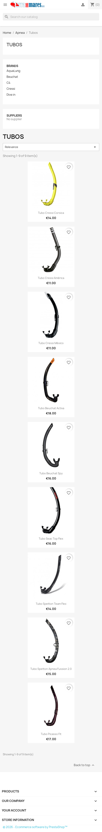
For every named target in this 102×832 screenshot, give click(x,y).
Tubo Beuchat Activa (51, 408)
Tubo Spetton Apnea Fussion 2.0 (51, 669)
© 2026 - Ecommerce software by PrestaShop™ (35, 827)
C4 (8, 83)
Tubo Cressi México (51, 343)
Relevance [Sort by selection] (51, 147)
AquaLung (13, 71)
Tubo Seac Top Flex (51, 538)
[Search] (51, 17)
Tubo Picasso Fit (51, 734)
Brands (12, 66)
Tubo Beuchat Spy (51, 473)
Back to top (84, 765)
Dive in (11, 95)
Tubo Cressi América (51, 278)
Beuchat (12, 77)
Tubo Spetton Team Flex (51, 603)
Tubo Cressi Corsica (51, 213)
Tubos (14, 44)
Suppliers (14, 116)
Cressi (11, 89)
